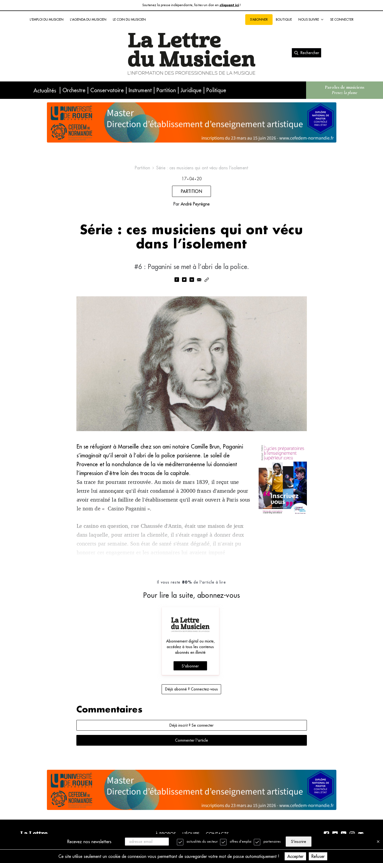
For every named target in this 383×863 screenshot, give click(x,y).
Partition (166, 90)
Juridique (191, 90)
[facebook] (176, 280)
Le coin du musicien (129, 19)
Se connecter (342, 19)
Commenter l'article (191, 740)
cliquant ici (229, 5)
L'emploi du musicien (47, 19)
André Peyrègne (195, 204)
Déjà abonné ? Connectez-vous (191, 689)
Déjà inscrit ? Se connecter (191, 725)
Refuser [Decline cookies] (318, 856)
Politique (216, 90)
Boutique (284, 19)
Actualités (45, 90)
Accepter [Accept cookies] (295, 856)
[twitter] (184, 280)
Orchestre (73, 90)
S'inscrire (298, 841)
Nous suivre (311, 19)
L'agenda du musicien (88, 19)
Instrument (140, 90)
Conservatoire (107, 90)
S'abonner (259, 19)
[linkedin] (191, 280)
